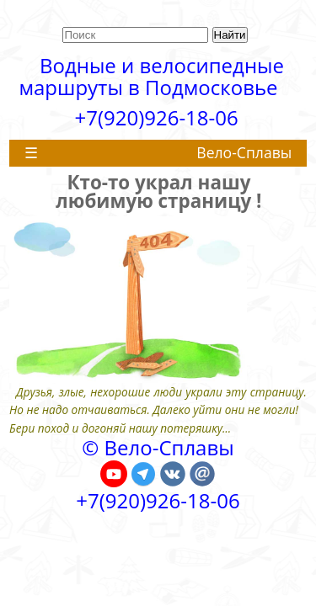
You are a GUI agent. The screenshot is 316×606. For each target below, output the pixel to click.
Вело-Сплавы (244, 152)
